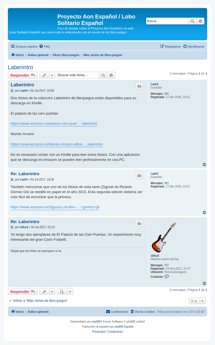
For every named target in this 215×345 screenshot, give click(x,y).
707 (166, 265)
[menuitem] (44, 46)
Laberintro (20, 67)
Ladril (154, 84)
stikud (155, 255)
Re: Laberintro (25, 173)
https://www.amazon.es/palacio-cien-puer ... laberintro (54, 123)
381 (166, 93)
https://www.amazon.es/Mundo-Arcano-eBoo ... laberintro (57, 144)
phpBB (96, 321)
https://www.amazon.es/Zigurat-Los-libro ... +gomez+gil (55, 207)
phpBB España (123, 326)
